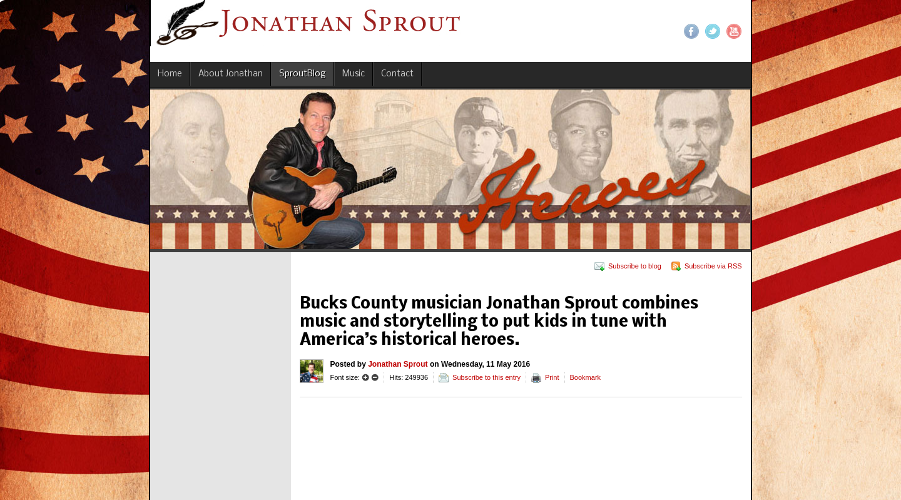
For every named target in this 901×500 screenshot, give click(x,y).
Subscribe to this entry (486, 377)
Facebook (691, 31)
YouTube (733, 31)
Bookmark (585, 377)
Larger (365, 377)
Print (552, 377)
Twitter (712, 31)
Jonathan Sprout (397, 364)
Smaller (375, 377)
